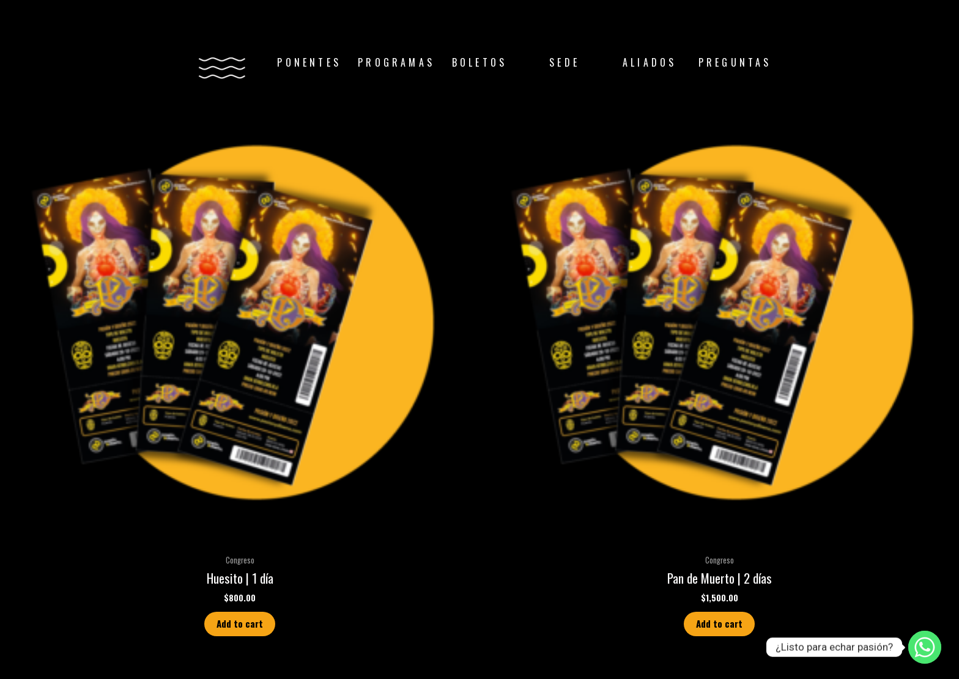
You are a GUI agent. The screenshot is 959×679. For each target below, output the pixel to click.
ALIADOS (649, 62)
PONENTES (309, 62)
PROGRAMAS (396, 62)
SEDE (564, 62)
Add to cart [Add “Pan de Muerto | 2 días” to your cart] (719, 623)
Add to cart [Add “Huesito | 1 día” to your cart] (240, 623)
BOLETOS (479, 62)
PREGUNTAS (735, 62)
